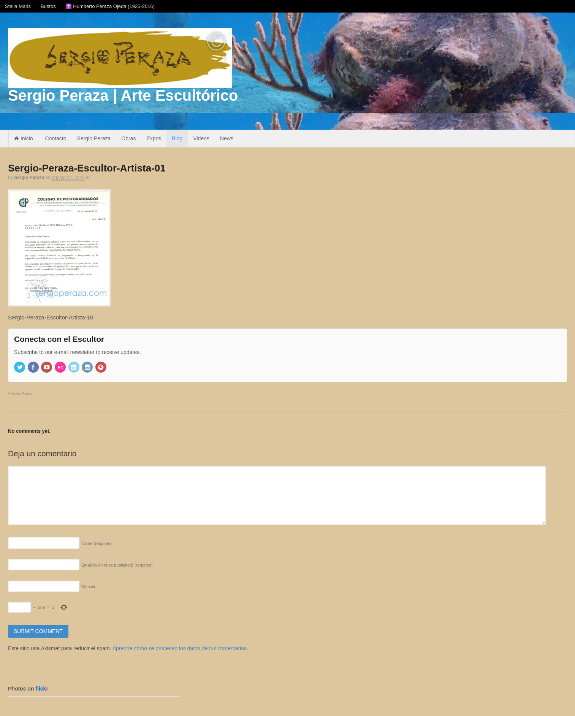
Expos (153, 138)
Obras (128, 138)
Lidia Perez (20, 393)
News (226, 138)
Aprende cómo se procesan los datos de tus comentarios (179, 648)
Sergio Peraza (94, 138)
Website (89, 586)
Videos (201, 138)
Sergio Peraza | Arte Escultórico (123, 95)
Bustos (48, 6)
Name (96, 543)
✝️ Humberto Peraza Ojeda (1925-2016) (110, 6)
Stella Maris (18, 6)
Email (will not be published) (117, 565)
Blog (177, 138)
